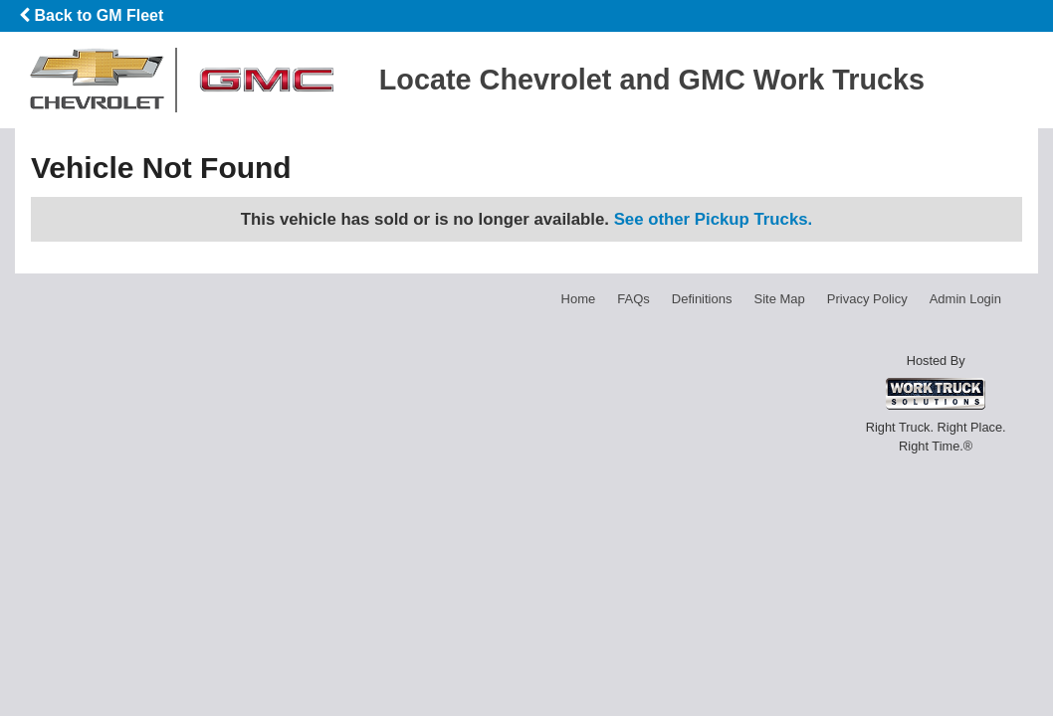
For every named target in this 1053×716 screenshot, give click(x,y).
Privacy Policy (867, 298)
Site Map (778, 298)
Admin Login (965, 298)
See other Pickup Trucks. (713, 219)
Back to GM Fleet (91, 15)
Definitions (702, 298)
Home (578, 298)
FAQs (633, 298)
